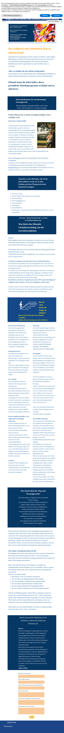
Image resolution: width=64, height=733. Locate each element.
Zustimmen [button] (57, 15)
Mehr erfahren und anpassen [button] (12, 15)
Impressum (11, 722)
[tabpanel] (31, 70)
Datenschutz (8, 726)
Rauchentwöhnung (13, 167)
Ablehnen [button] (45, 15)
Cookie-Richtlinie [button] (41, 5)
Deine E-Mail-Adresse (24, 679)
